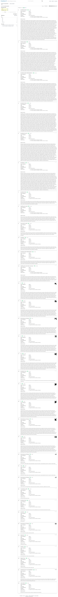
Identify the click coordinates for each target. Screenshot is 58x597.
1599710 (30, 134)
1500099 (30, 372)
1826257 (30, 43)
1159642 (30, 490)
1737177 (30, 104)
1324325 (30, 455)
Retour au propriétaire (12, 3)
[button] (2, 12)
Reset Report (15, 15)
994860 (29, 559)
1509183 (30, 319)
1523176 (30, 267)
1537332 (30, 207)
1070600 (30, 536)
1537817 (30, 193)
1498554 (30, 420)
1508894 (30, 284)
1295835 (30, 478)
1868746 (30, 11)
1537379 (30, 224)
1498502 (30, 402)
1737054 (30, 74)
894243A (30, 584)
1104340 (30, 513)
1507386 (30, 337)
